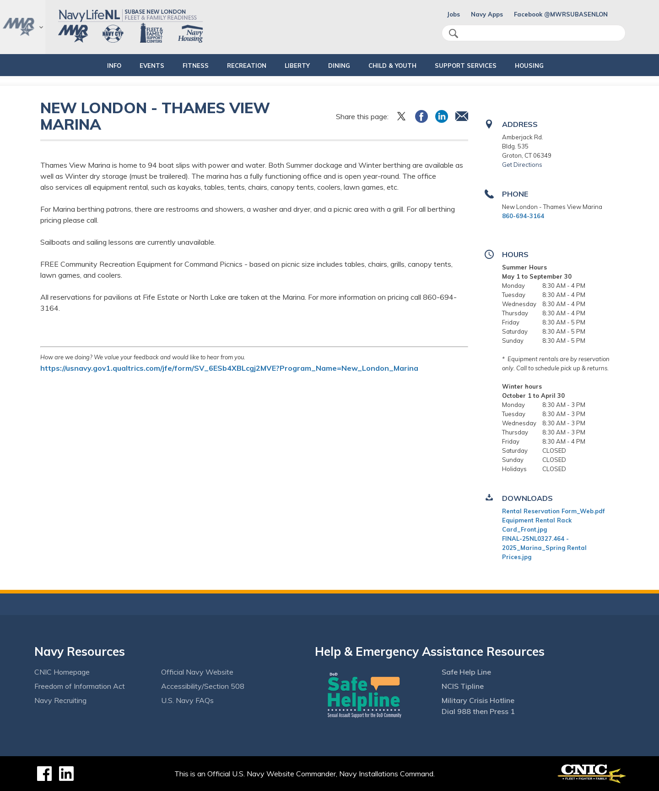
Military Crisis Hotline (478, 700)
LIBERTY (297, 65)
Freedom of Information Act (79, 686)
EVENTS (136, 65)
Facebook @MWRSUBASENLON (561, 14)
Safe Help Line (466, 671)
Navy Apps (487, 14)
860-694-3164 (523, 216)
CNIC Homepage (62, 671)
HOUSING (552, 65)
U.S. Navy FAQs (187, 700)
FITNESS (180, 65)
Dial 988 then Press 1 (478, 711)
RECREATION (239, 65)
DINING (339, 65)
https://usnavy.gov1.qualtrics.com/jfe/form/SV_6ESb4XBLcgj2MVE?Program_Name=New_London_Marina (229, 368)
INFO (91, 65)
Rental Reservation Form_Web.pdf (553, 511)
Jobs (453, 14)
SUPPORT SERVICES (481, 65)
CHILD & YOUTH (400, 65)
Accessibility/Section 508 (202, 686)
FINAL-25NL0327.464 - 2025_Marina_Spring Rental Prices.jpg (544, 547)
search (453, 33)
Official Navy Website (197, 671)
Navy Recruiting (60, 700)
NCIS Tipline (463, 686)
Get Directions (522, 164)
